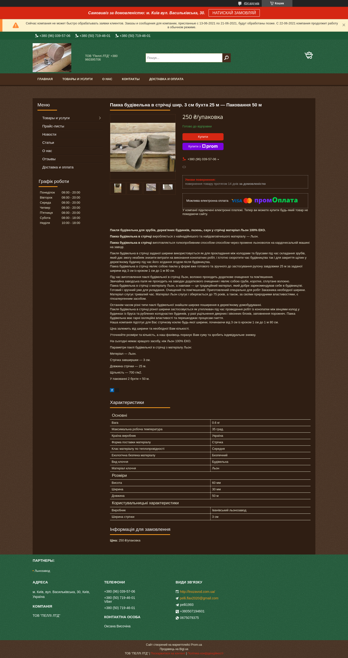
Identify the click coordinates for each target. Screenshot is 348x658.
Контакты (131, 79)
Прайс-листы (53, 126)
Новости (49, 134)
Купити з (203, 146)
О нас (107, 79)
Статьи (48, 142)
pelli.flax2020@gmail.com (199, 598)
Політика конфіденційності (205, 653)
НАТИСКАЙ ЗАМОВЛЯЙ (234, 13)
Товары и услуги (77, 79)
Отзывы (49, 159)
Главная (45, 79)
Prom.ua (196, 644)
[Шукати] (226, 57)
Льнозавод (42, 571)
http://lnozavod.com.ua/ (197, 592)
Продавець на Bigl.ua (174, 649)
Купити (203, 137)
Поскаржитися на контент (168, 653)
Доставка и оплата (166, 79)
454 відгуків (251, 3)
